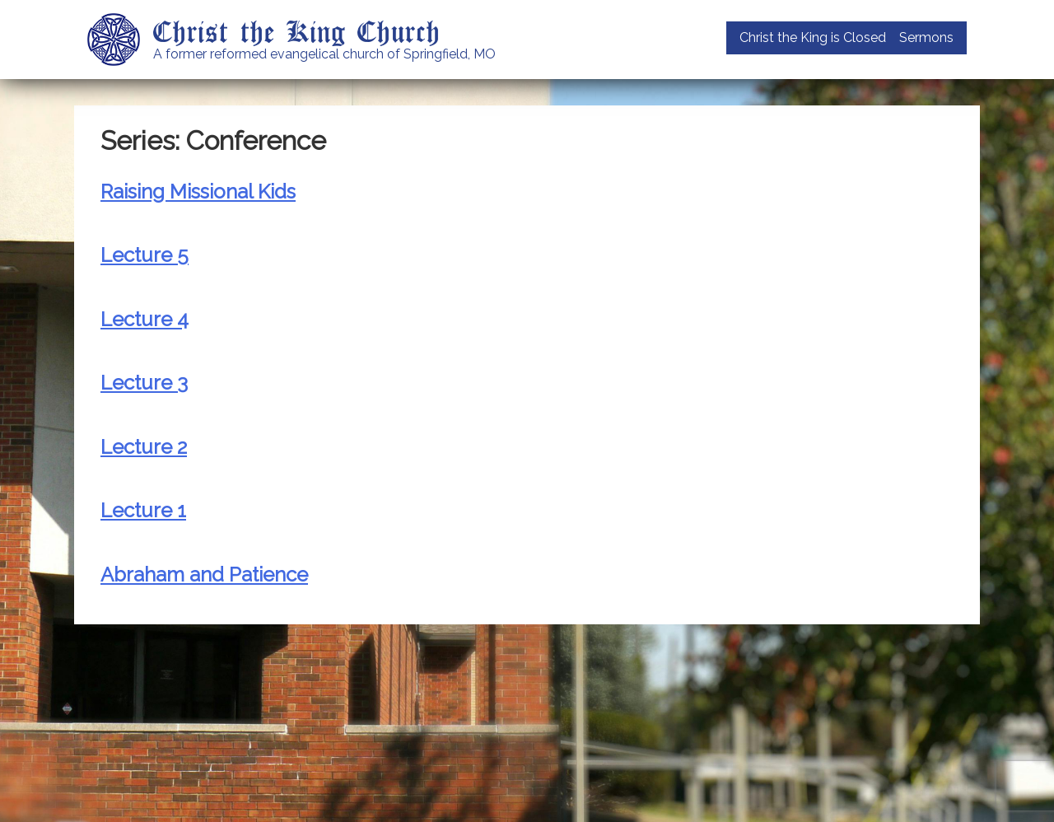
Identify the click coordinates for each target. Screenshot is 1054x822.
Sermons (926, 37)
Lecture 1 (143, 510)
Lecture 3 (144, 383)
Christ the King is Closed (812, 37)
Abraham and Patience (204, 574)
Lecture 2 (143, 447)
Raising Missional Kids (198, 191)
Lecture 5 (144, 255)
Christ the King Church (297, 30)
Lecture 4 (144, 319)
